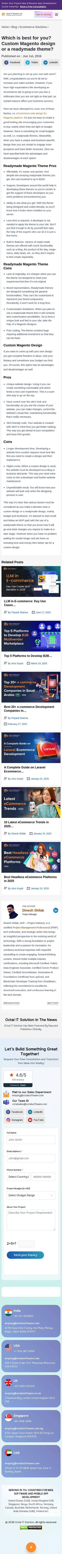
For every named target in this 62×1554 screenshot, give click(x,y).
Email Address (14, 1151)
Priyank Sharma (19, 612)
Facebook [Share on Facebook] (12, 62)
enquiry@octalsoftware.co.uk (23, 1393)
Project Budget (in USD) (18, 1188)
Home (5, 27)
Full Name (11, 1133)
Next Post (53, 1003)
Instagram (14, 1120)
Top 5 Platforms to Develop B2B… (28, 656)
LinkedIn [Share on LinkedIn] (50, 62)
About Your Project (16, 1207)
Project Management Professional (31, 927)
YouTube (36, 1120)
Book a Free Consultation (33, 6)
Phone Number (15, 1170)
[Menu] (56, 15)
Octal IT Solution (24, 1522)
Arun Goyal (17, 663)
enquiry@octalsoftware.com (22, 1323)
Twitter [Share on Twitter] (31, 62)
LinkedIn (35, 1112)
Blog (14, 27)
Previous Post (11, 1003)
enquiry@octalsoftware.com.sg (24, 1428)
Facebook (14, 1112)
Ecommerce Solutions (33, 27)
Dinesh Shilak (18, 833)
